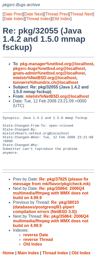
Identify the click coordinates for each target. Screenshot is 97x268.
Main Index (28, 263)
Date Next (33, 14)
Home (8, 263)
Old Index (61, 19)
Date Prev (13, 14)
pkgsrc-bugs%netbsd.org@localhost (49, 68)
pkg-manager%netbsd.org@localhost (56, 64)
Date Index (14, 19)
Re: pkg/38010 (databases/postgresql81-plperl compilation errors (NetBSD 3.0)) (46, 217)
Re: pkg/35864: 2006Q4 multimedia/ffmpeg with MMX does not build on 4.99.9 (50, 203)
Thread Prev (56, 14)
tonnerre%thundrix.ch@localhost (45, 82)
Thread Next (81, 14)
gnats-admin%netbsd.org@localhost (49, 73)
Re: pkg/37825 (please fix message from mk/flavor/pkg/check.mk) (52, 191)
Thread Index (38, 19)
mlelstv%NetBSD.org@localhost (44, 78)
